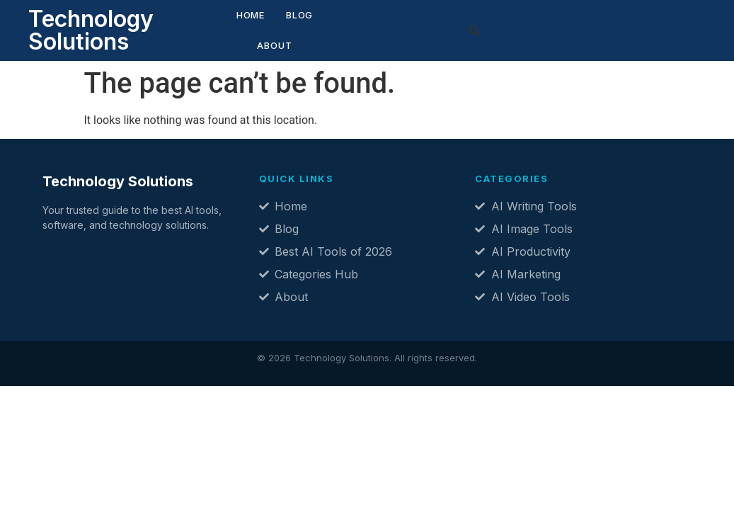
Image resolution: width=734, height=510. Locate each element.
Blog (271, 26)
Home (222, 26)
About (323, 26)
